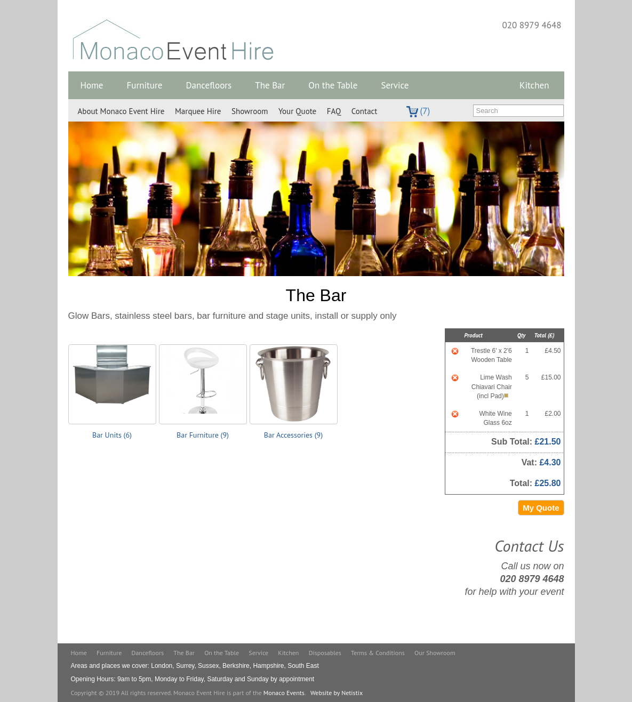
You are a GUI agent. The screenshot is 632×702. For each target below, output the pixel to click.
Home (92, 85)
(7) (418, 111)
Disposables (325, 653)
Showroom (249, 111)
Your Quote (297, 111)
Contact (364, 111)
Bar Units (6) (112, 435)
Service (395, 85)
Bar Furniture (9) (203, 435)
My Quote (541, 507)
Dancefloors (208, 85)
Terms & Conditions (378, 653)
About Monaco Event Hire (121, 111)
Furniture (144, 85)
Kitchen (534, 85)
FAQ (334, 111)
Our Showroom (434, 653)
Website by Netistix (336, 693)
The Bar (270, 85)
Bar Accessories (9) (293, 435)
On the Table (332, 85)
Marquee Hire (198, 111)
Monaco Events (284, 693)
